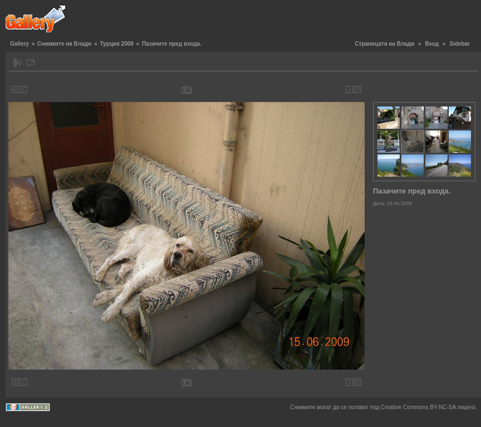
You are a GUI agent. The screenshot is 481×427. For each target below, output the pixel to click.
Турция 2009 (116, 44)
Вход (432, 44)
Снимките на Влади (64, 44)
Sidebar (459, 44)
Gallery (19, 44)
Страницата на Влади (384, 44)
